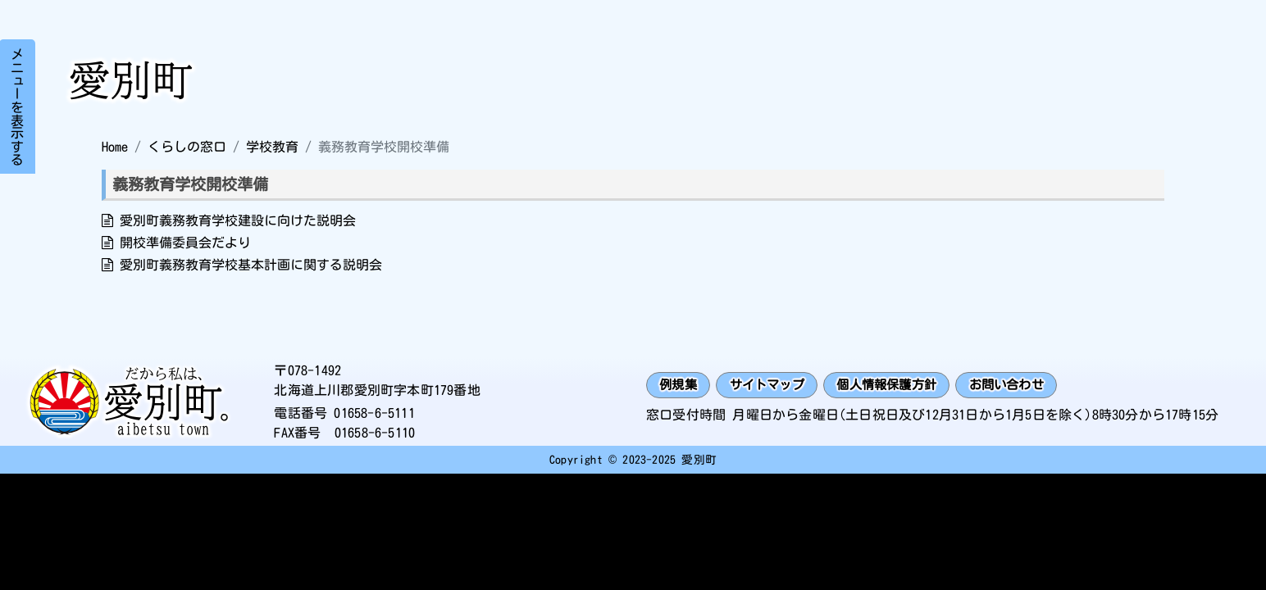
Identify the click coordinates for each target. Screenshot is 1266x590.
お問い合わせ (1027, 385)
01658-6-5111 (374, 413)
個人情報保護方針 (900, 385)
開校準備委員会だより (185, 242)
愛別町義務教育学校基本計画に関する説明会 (251, 264)
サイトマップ (773, 385)
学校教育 (272, 146)
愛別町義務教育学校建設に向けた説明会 (238, 220)
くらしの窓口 (187, 146)
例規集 (680, 385)
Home (115, 146)
